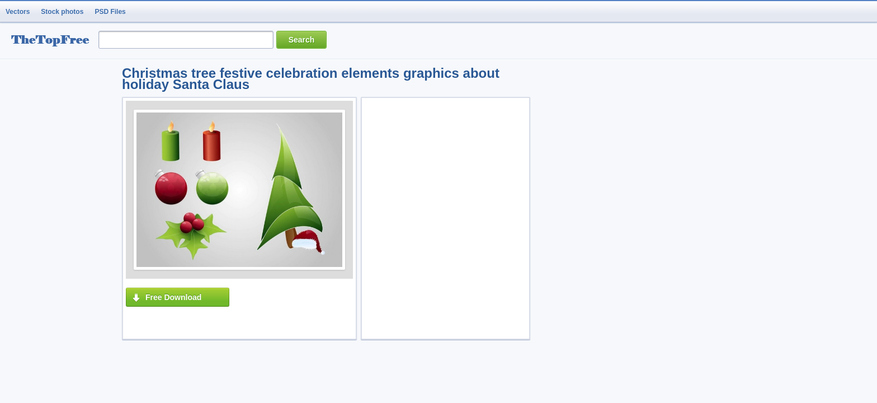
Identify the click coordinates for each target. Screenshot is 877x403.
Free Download (173, 297)
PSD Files (110, 12)
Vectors (18, 12)
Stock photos (62, 12)
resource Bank (53, 41)
